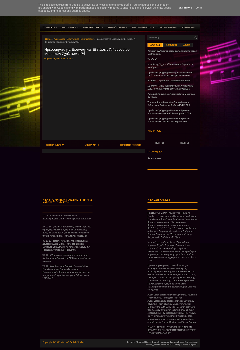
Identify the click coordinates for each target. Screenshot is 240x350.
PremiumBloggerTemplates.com (184, 342)
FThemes (140, 342)
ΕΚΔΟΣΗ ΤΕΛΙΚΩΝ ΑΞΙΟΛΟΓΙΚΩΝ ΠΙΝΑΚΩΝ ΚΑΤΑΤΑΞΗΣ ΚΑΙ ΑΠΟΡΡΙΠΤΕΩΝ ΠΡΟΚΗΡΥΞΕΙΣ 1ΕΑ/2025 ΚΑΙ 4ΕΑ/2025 (172, 330)
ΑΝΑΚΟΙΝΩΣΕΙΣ (71, 26)
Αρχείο (186, 45)
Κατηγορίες (171, 45)
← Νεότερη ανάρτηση (54, 145)
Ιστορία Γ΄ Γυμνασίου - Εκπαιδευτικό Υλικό (169, 80)
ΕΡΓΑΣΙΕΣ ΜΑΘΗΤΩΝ (144, 26)
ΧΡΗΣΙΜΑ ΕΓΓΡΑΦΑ (167, 27)
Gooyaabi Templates (189, 344)
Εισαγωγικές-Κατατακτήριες (80, 39)
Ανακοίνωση (60, 39)
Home (48, 39)
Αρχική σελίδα (92, 145)
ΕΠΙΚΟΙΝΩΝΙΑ (188, 27)
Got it (199, 8)
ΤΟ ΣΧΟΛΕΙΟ (50, 26)
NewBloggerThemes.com (156, 344)
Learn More (185, 8)
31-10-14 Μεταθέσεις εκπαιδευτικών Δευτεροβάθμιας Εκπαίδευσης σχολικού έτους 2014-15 (67, 218)
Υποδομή (152, 59)
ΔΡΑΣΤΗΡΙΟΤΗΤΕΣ (94, 26)
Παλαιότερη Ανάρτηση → (132, 145)
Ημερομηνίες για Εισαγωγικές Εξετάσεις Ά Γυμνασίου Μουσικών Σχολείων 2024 (87, 51)
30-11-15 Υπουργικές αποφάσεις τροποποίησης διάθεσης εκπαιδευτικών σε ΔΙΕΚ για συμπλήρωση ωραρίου (66, 258)
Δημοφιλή (155, 45)
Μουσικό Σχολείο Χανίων (72, 342)
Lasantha (165, 342)
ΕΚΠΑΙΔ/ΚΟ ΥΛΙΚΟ (118, 26)
